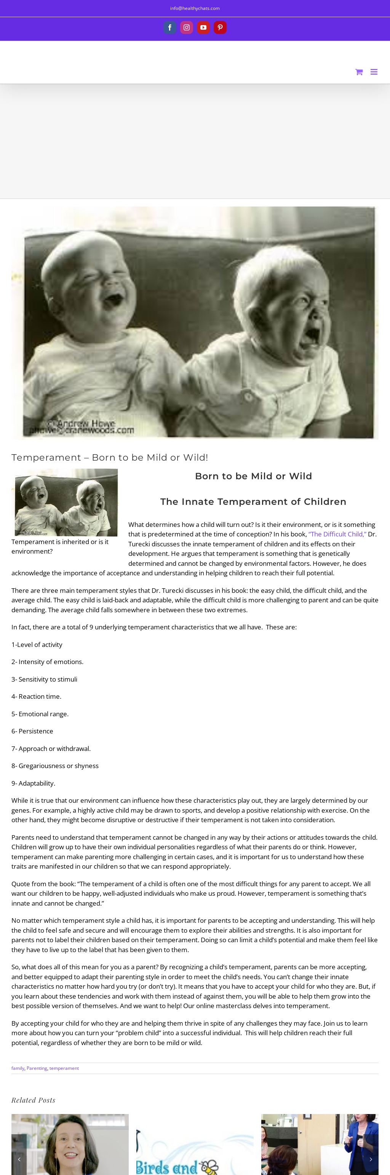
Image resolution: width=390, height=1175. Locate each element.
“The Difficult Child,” (337, 534)
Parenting (37, 1068)
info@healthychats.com (195, 8)
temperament (64, 1068)
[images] (195, 323)
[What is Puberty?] (70, 1118)
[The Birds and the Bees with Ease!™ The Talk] (195, 1118)
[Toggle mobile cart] (359, 72)
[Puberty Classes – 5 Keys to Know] (320, 1118)
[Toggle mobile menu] (375, 72)
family (17, 1068)
